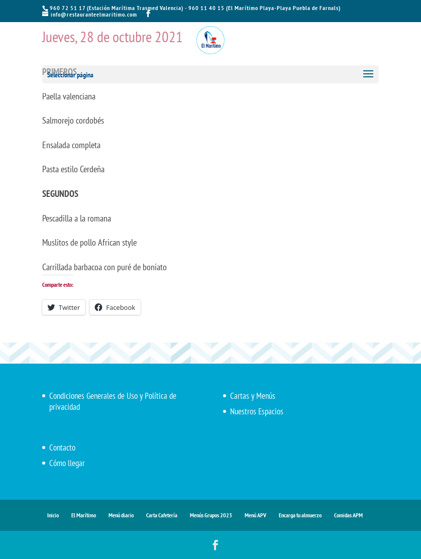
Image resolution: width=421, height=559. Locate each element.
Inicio (53, 515)
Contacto (62, 447)
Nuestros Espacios (256, 411)
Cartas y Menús (252, 395)
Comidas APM (348, 515)
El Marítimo (83, 515)
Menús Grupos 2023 (211, 515)
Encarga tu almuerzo (300, 515)
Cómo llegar (67, 463)
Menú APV (255, 515)
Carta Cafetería (161, 515)
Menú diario (121, 515)
